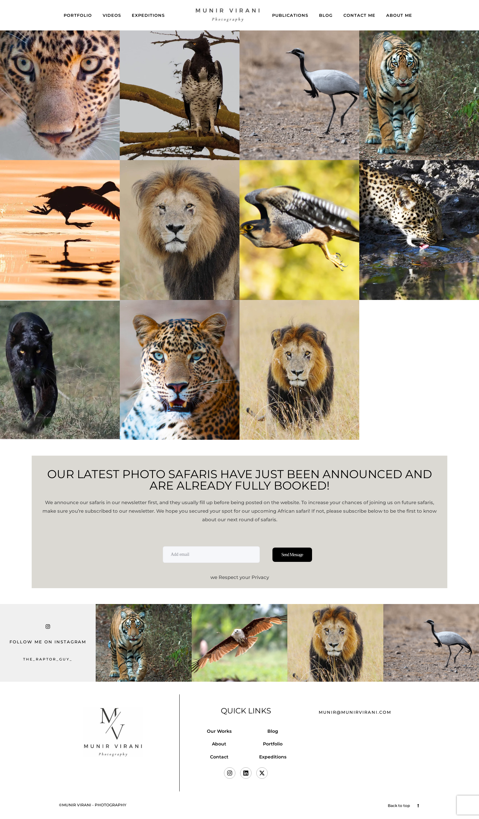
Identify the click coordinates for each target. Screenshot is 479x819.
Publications (290, 15)
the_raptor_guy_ (48, 659)
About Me (399, 15)
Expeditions (148, 15)
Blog (326, 15)
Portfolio (78, 15)
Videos (112, 15)
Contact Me (359, 15)
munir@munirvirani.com (355, 712)
